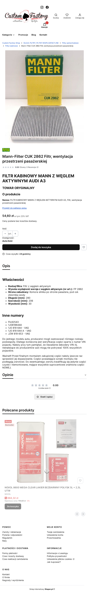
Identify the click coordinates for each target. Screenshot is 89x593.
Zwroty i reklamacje (11, 532)
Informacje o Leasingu (57, 553)
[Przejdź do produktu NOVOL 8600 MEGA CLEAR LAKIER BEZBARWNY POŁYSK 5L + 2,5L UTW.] (44, 452)
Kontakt (6, 574)
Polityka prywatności (57, 556)
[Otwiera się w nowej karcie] (41, 7)
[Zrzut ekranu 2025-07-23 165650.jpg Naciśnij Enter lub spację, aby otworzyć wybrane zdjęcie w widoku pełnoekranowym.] (44, 97)
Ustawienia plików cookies (59, 559)
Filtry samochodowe (70, 43)
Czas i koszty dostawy (13, 556)
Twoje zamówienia (55, 532)
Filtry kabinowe (11, 46)
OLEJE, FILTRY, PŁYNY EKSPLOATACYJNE (41, 43)
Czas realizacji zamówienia (15, 559)
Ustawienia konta (55, 535)
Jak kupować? (54, 562)
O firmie (6, 577)
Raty (4, 540)
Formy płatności (9, 553)
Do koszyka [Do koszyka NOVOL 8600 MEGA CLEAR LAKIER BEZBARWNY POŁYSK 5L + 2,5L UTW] (13, 506)
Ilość (4, 228)
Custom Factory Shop (11, 43)
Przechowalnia (54, 538)
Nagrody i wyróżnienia (13, 580)
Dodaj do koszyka (41, 247)
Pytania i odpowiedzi (12, 535)
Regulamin (7, 538)
